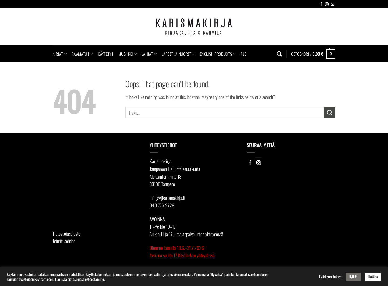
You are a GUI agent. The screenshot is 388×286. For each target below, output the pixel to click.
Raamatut (82, 54)
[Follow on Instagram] (327, 4)
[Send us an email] (332, 4)
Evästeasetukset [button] (330, 276)
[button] (313, 53)
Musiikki (127, 54)
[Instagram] (258, 162)
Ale (243, 54)
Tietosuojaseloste (66, 233)
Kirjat (60, 54)
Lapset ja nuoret (178, 54)
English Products (218, 54)
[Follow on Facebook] (321, 4)
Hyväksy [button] (373, 276)
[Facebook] (250, 162)
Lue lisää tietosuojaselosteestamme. (80, 279)
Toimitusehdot (64, 241)
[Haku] (279, 54)
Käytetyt (105, 54)
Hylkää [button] (353, 276)
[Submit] (329, 112)
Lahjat (149, 54)
